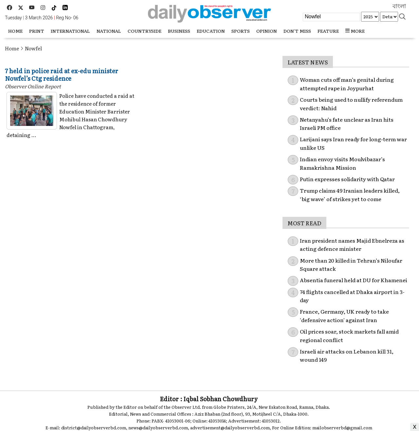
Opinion (266, 30)
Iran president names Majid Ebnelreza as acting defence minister (352, 244)
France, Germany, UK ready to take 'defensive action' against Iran (344, 315)
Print (36, 30)
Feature (328, 30)
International (70, 30)
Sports (240, 30)
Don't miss (297, 30)
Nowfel (33, 48)
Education (211, 30)
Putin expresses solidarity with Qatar (347, 179)
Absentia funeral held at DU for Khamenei (353, 280)
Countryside (144, 30)
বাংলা (399, 6)
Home (12, 48)
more (355, 30)
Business (179, 30)
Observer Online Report (33, 86)
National (109, 30)
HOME (15, 30)
